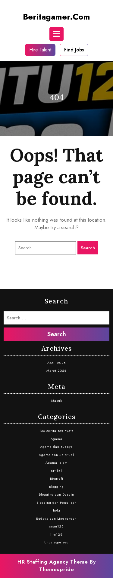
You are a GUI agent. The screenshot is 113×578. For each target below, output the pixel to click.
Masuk (56, 400)
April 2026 (56, 362)
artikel (56, 470)
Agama (56, 438)
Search (88, 247)
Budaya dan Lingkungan (56, 518)
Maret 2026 (56, 370)
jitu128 (56, 534)
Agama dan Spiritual (56, 454)
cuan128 (56, 526)
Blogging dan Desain (56, 494)
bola (56, 510)
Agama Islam (57, 462)
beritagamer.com (56, 17)
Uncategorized (56, 542)
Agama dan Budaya (56, 446)
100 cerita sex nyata (56, 430)
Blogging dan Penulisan (56, 502)
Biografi (56, 478)
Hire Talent (40, 49)
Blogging (56, 486)
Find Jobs (74, 49)
